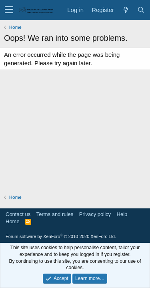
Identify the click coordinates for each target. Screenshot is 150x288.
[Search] (140, 9)
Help (122, 214)
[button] (9, 10)
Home (13, 221)
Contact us (18, 214)
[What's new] (125, 9)
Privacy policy (95, 214)
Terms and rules (54, 214)
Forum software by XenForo (61, 236)
